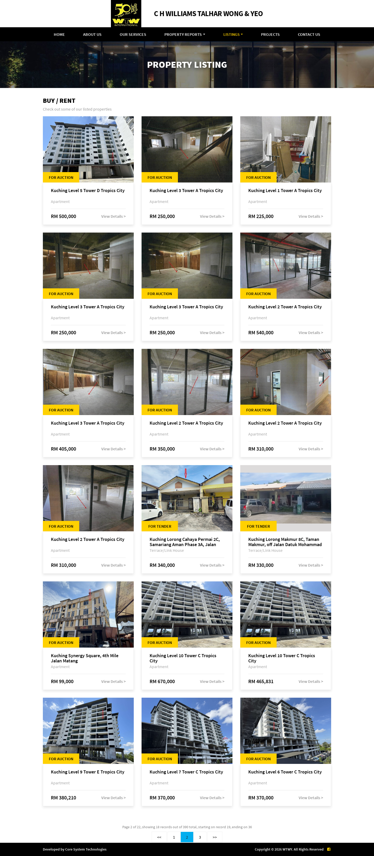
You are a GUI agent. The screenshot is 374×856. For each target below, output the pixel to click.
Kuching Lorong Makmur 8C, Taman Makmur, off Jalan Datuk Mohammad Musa (285, 542)
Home (59, 34)
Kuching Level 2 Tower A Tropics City (285, 307)
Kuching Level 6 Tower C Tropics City (285, 772)
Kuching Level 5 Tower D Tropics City (88, 190)
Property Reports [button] (183, 34)
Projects (270, 34)
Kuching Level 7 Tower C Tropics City (186, 772)
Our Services (133, 34)
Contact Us (309, 34)
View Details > (113, 216)
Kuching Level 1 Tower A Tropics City (285, 190)
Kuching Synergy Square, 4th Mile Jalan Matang (84, 658)
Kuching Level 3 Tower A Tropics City (186, 190)
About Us (92, 34)
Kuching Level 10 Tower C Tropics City (183, 658)
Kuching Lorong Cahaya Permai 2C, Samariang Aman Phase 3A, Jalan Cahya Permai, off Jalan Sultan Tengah (185, 542)
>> (215, 837)
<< (159, 837)
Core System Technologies (85, 849)
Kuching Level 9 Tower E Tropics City (87, 772)
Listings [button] (231, 34)
